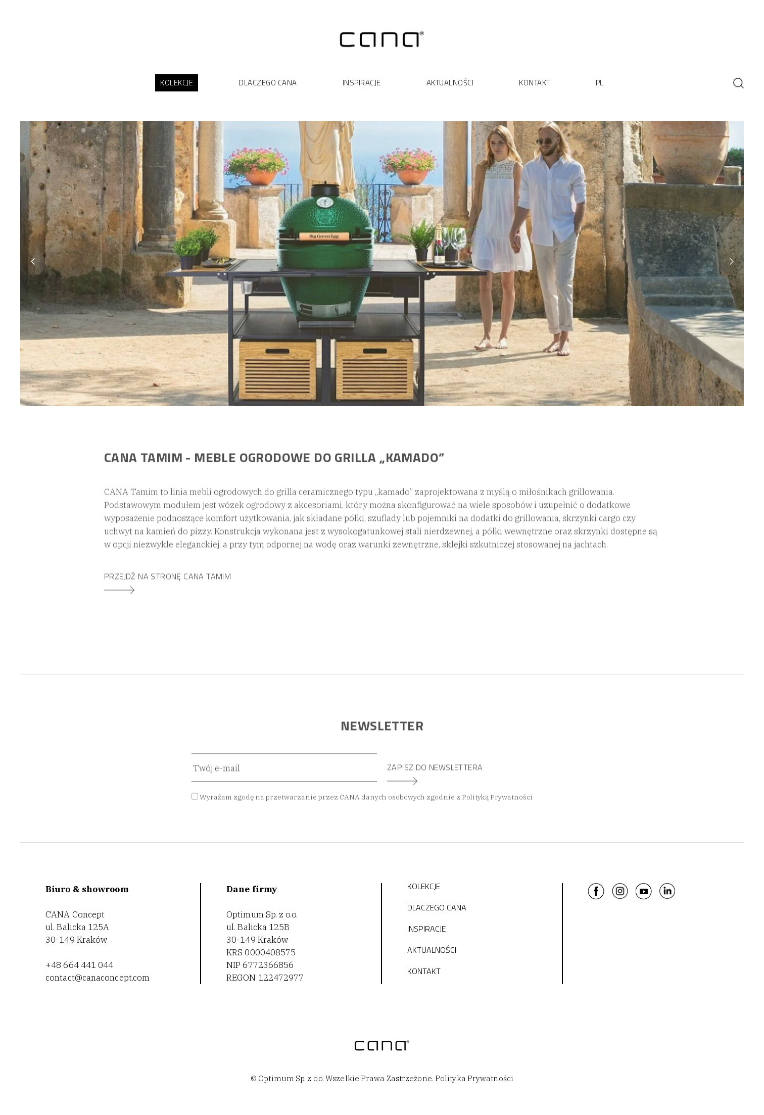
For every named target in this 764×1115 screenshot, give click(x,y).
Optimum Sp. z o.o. (262, 914)
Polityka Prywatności (474, 1078)
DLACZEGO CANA (436, 907)
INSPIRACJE (362, 82)
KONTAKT (534, 82)
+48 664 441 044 (79, 965)
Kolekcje (423, 886)
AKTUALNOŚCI (450, 82)
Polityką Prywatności (497, 800)
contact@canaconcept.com (97, 977)
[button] (176, 83)
